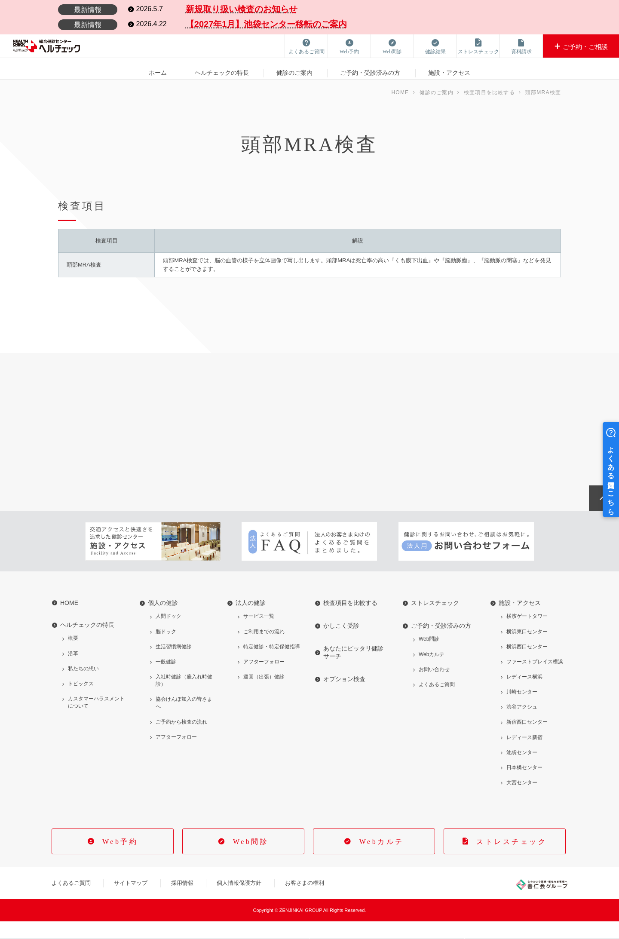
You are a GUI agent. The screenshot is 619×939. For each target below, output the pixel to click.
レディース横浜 (524, 694)
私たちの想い (83, 686)
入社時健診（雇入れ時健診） (184, 698)
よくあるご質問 (437, 702)
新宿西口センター (527, 740)
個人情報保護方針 (239, 900)
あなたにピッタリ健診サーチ (353, 670)
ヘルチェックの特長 (222, 68)
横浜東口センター (527, 649)
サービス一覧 (258, 634)
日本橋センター (524, 785)
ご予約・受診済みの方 (370, 68)
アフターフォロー (176, 755)
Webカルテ (431, 672)
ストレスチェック (435, 620)
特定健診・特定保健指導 (271, 664)
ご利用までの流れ (264, 649)
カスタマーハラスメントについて (96, 720)
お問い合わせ (434, 687)
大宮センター (521, 800)
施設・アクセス (449, 68)
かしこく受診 (341, 643)
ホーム (158, 68)
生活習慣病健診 (174, 664)
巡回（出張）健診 (264, 694)
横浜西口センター (527, 664)
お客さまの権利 (304, 900)
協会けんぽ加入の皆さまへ (184, 720)
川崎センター (521, 709)
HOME (69, 620)
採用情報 (182, 900)
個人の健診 (163, 620)
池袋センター (521, 770)
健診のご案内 (294, 68)
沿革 (73, 671)
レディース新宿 (524, 755)
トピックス (81, 701)
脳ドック (166, 649)
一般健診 (166, 679)
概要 (73, 656)
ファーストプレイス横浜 (534, 679)
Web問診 (429, 657)
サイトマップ (130, 900)
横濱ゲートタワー (527, 634)
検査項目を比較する (350, 620)
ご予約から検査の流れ (181, 739)
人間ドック (168, 634)
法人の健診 (251, 620)
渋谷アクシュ (521, 725)
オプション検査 (344, 697)
